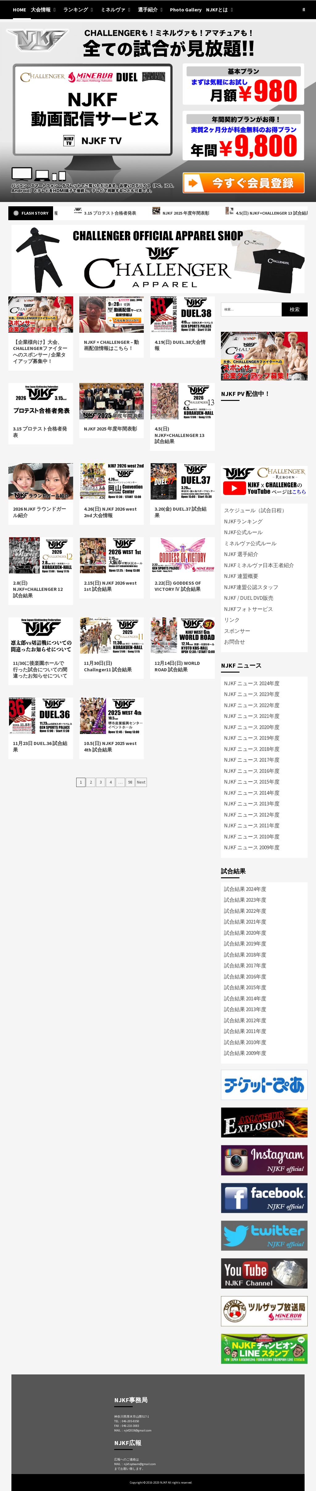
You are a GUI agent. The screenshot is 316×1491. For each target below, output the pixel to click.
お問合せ (234, 641)
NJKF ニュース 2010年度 (252, 836)
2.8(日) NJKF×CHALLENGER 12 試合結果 (38, 589)
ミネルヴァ (117, 9)
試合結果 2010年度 (245, 1042)
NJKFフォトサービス (248, 609)
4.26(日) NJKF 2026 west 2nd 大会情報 (110, 512)
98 (130, 782)
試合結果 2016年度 (245, 976)
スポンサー (237, 631)
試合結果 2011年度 (245, 1031)
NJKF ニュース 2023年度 (252, 694)
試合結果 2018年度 (245, 954)
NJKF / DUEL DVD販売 (248, 598)
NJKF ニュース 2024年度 (252, 683)
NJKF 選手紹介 (241, 554)
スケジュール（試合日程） (255, 510)
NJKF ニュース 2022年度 (252, 705)
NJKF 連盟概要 (241, 576)
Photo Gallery (186, 9)
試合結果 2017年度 (245, 965)
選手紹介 (152, 9)
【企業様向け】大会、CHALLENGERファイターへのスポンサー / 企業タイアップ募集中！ (40, 351)
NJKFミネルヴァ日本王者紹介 (259, 565)
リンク (232, 619)
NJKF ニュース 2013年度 (252, 803)
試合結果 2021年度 (245, 921)
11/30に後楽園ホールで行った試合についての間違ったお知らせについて (40, 669)
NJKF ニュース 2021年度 (252, 716)
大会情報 (45, 9)
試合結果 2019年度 (245, 943)
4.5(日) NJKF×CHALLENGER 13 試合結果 (179, 435)
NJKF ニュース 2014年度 (252, 792)
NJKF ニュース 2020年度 (252, 727)
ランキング (79, 9)
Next (141, 782)
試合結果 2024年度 (245, 889)
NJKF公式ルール (243, 532)
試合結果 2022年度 (245, 911)
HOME (19, 9)
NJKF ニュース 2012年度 (252, 814)
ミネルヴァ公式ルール (250, 543)
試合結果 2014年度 (245, 998)
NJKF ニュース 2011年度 (252, 825)
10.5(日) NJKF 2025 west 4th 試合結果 (110, 746)
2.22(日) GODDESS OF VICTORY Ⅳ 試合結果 (178, 586)
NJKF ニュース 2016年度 (252, 771)
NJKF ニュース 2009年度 (252, 847)
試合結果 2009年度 (245, 1053)
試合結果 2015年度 (245, 987)
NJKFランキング (243, 521)
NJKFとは (221, 9)
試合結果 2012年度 (245, 1020)
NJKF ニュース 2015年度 (252, 781)
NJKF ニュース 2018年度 (252, 749)
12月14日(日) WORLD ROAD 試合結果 (177, 666)
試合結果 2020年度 (245, 932)
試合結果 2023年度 (245, 899)
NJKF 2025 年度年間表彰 (189, 213)
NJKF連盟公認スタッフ (251, 587)
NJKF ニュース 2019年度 (252, 738)
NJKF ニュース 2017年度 (252, 759)
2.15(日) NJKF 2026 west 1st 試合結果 (110, 586)
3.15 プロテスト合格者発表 (112, 213)
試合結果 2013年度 (245, 1009)
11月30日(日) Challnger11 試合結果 (108, 666)
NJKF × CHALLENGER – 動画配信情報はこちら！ (111, 345)
